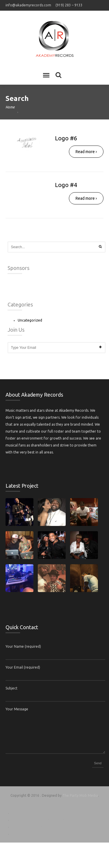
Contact (54, 834)
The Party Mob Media (80, 797)
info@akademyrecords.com (28, 5)
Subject (11, 689)
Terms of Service (54, 821)
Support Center (54, 814)
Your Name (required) (23, 648)
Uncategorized (30, 322)
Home (10, 107)
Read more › (86, 151)
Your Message (17, 710)
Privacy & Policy (54, 828)
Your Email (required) (23, 669)
